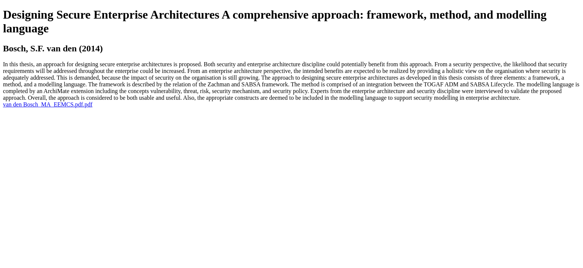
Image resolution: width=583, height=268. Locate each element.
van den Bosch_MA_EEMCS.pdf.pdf (47, 104)
